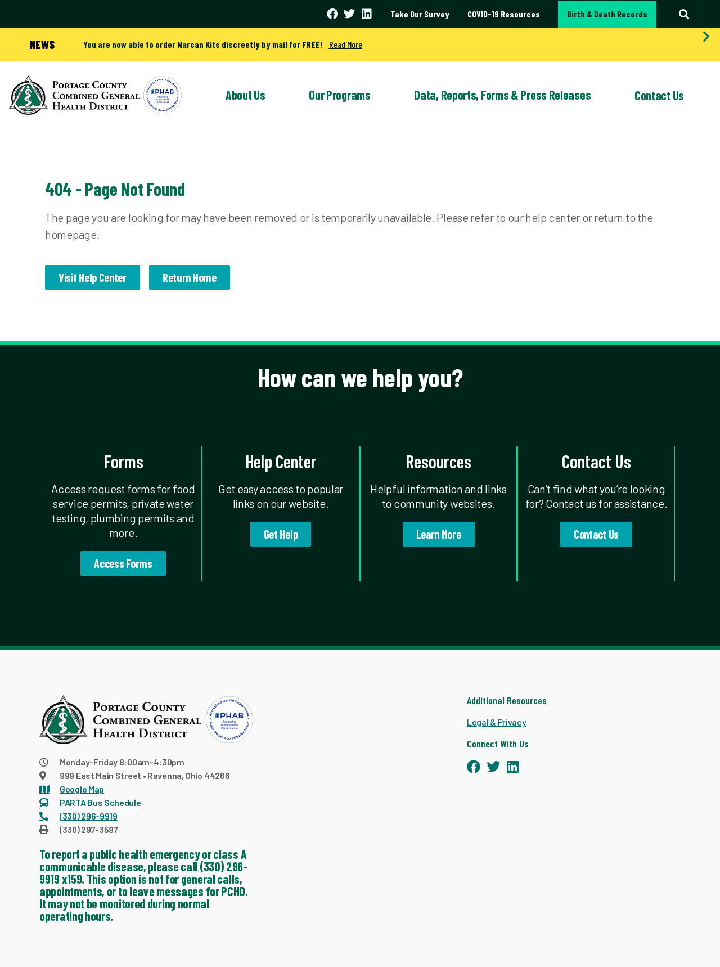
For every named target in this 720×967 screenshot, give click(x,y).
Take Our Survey (419, 13)
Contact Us (659, 95)
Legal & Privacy (496, 722)
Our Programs (339, 94)
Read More (345, 44)
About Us (246, 94)
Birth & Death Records (607, 13)
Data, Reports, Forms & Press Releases (502, 94)
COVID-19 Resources (503, 13)
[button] (683, 14)
